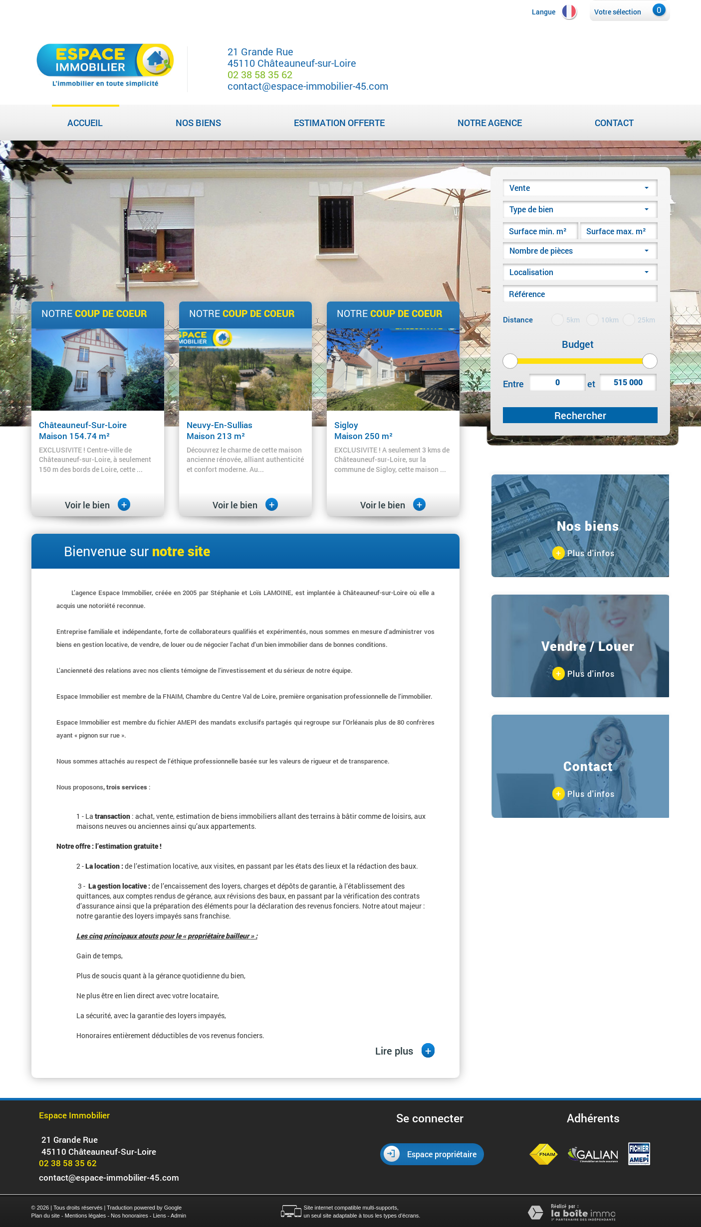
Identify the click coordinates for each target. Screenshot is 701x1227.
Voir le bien (97, 505)
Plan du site (45, 1216)
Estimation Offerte (339, 122)
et (591, 384)
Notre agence (490, 122)
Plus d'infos (583, 553)
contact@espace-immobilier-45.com (308, 85)
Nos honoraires (129, 1216)
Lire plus (405, 1050)
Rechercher (580, 415)
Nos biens (198, 122)
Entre (513, 384)
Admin (178, 1216)
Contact (614, 122)
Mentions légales (85, 1216)
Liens (159, 1216)
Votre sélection (617, 11)
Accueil (85, 122)
